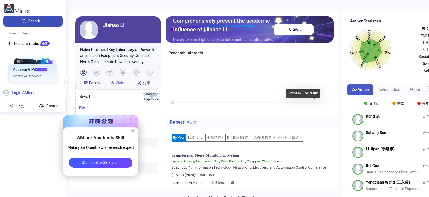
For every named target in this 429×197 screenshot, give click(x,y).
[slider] (173, 102)
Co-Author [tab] (360, 89)
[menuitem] (33, 21)
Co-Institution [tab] (388, 89)
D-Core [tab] (414, 89)
